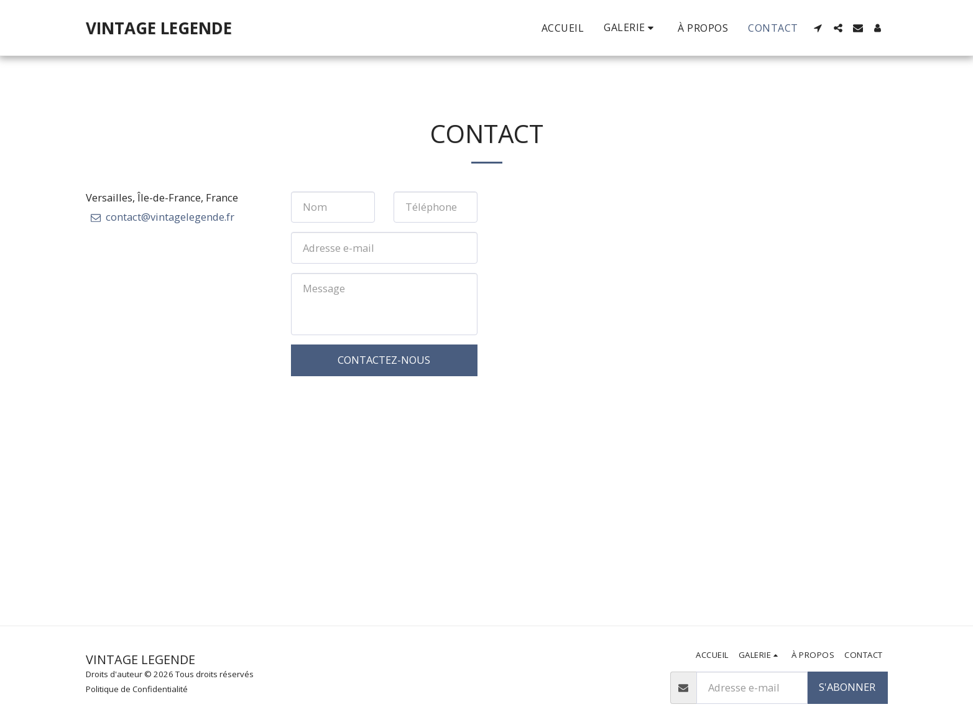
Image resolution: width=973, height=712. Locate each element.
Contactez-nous (384, 360)
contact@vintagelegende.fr (161, 217)
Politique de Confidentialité (137, 689)
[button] (818, 28)
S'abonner (847, 687)
